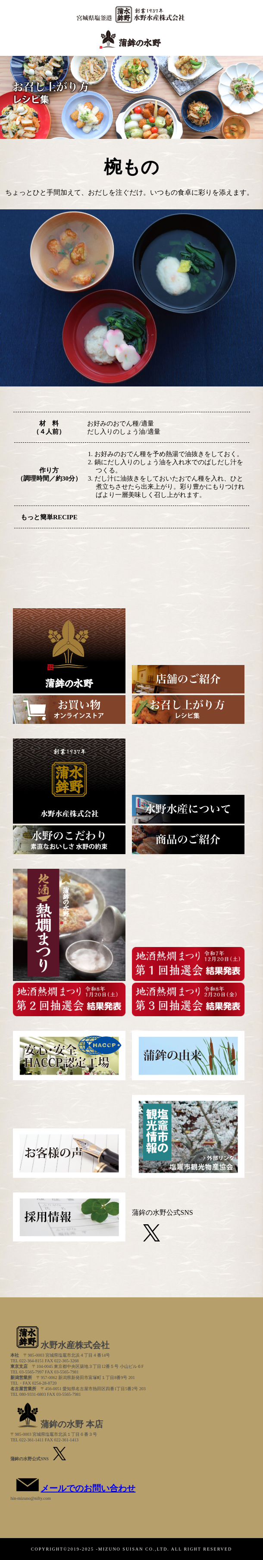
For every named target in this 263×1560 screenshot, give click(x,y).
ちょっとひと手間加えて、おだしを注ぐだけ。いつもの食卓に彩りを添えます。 (129, 192)
